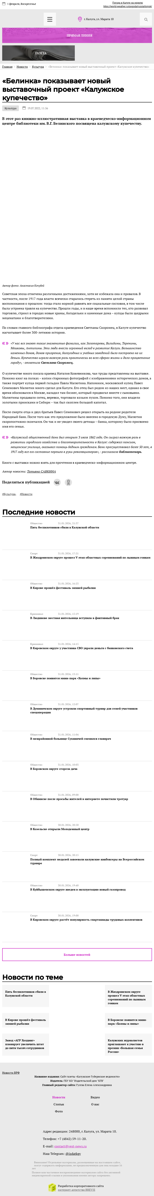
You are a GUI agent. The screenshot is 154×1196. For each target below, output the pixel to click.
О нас (95, 1104)
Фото (59, 1111)
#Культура (8, 494)
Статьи (59, 1104)
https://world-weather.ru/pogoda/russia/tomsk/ (127, 6)
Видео (95, 1097)
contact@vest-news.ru (70, 1145)
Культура (10, 108)
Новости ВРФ (11, 1072)
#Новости (26, 494)
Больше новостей (77, 954)
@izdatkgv (73, 1153)
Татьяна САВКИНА (41, 471)
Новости (58, 1097)
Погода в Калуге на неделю (127, 2)
